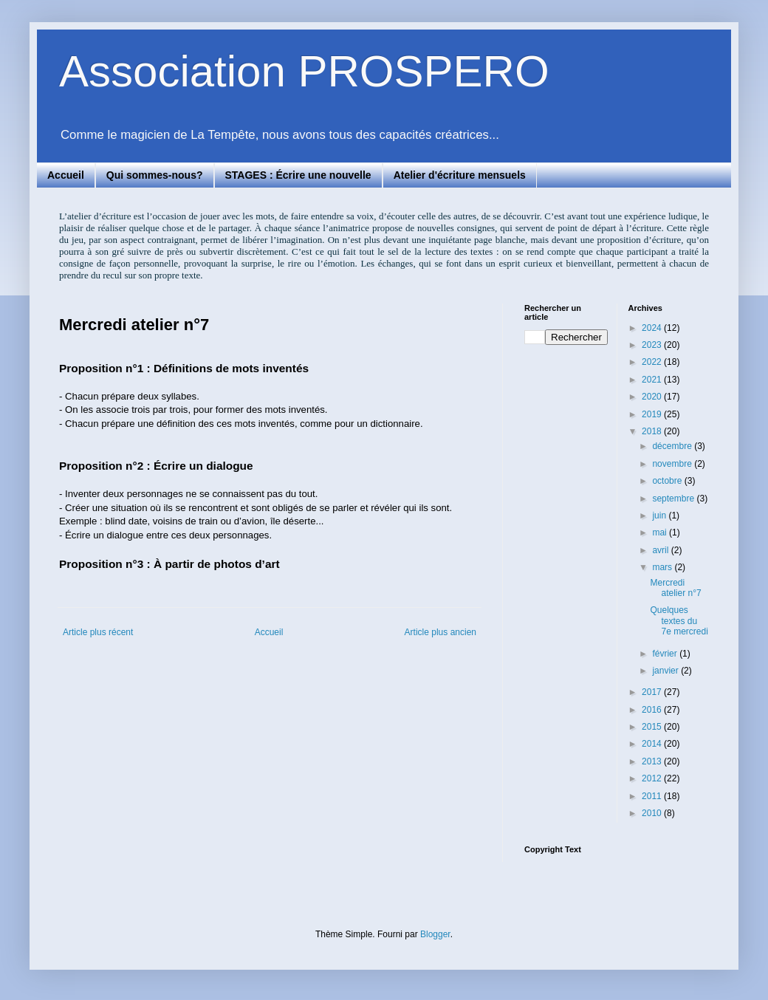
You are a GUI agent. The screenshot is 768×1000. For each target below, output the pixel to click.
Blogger (435, 934)
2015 (653, 727)
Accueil (65, 175)
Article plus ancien (440, 632)
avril (661, 550)
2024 (653, 328)
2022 (653, 362)
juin (660, 515)
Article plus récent (98, 632)
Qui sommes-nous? (154, 175)
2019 (653, 414)
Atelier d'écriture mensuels (460, 175)
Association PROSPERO (304, 71)
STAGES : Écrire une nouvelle (298, 175)
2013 (653, 761)
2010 (653, 813)
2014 (653, 744)
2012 (653, 778)
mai (660, 532)
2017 (653, 692)
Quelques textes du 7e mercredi (678, 621)
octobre (668, 481)
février (665, 653)
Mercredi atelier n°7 (675, 588)
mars (663, 567)
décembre (673, 446)
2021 (653, 379)
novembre (673, 464)
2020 (653, 396)
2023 (653, 345)
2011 (653, 796)
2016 (653, 710)
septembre (674, 498)
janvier (666, 670)
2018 (653, 431)
